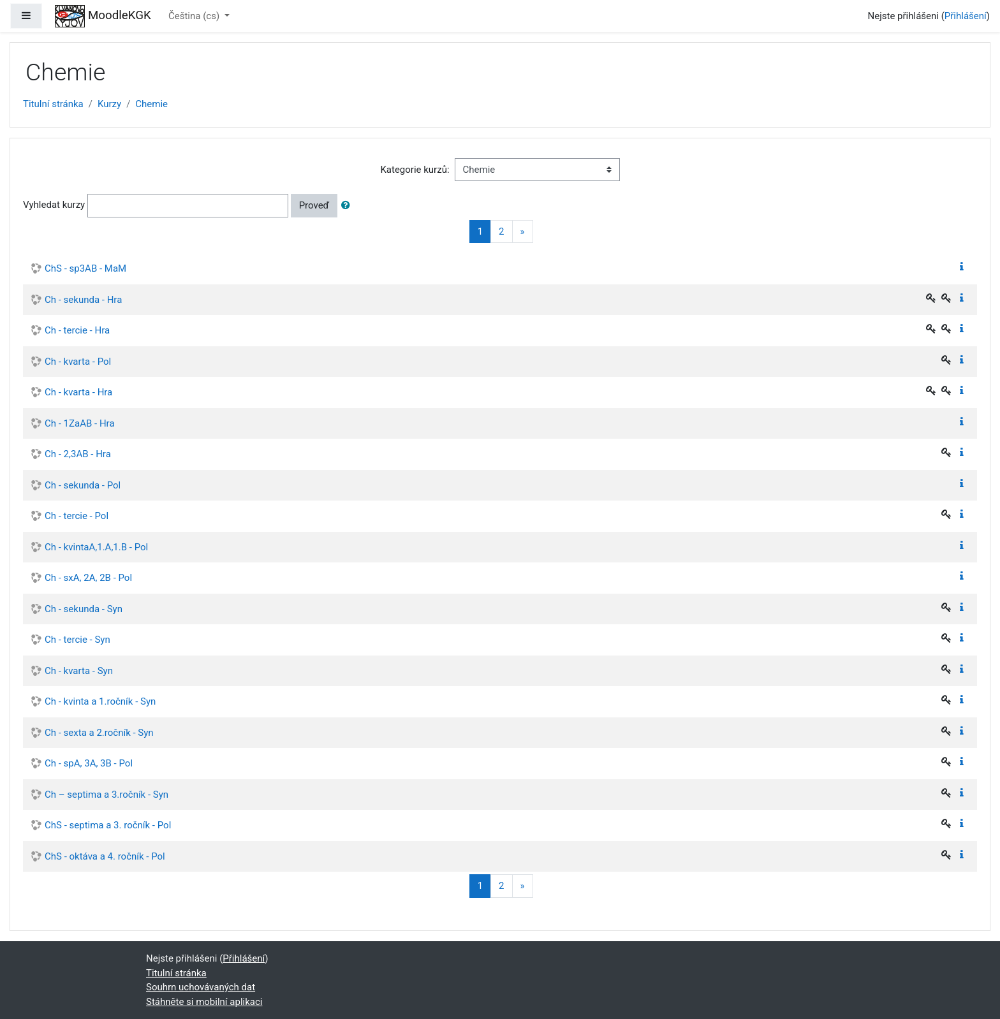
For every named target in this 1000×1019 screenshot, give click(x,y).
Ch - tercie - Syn (77, 639)
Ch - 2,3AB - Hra (78, 454)
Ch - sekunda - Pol (83, 485)
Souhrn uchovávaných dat (200, 987)
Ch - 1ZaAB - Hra (80, 423)
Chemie (151, 104)
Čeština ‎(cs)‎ (195, 16)
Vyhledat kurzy (54, 204)
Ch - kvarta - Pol (78, 361)
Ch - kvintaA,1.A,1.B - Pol (96, 547)
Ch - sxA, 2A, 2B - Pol (88, 577)
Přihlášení (966, 16)
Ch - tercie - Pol (76, 516)
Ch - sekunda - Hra (83, 299)
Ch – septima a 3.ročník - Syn (106, 794)
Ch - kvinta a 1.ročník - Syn (100, 701)
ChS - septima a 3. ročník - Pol (108, 825)
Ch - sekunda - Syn (83, 609)
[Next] (522, 232)
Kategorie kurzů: (414, 169)
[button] (348, 206)
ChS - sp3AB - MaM (85, 268)
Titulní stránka (53, 104)
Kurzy (109, 104)
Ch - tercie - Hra (77, 330)
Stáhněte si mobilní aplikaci (204, 1002)
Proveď (314, 205)
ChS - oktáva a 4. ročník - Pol (105, 856)
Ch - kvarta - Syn (79, 671)
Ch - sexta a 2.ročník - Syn (99, 732)
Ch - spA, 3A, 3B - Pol (89, 763)
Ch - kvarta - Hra (78, 392)
